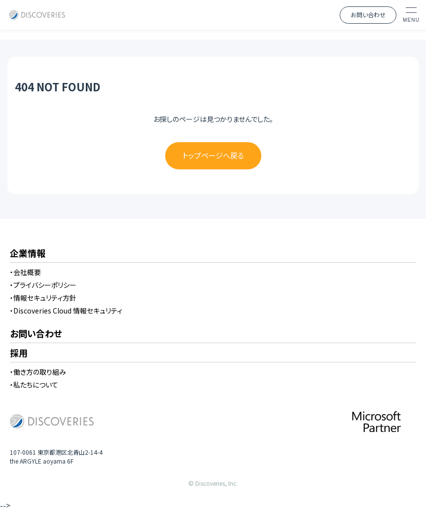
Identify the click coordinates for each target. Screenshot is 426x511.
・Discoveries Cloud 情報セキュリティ (66, 310)
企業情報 (27, 253)
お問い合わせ (368, 14)
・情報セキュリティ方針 (43, 298)
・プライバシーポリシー (43, 285)
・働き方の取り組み (38, 372)
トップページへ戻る (213, 155)
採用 (19, 353)
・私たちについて (34, 385)
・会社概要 (25, 272)
